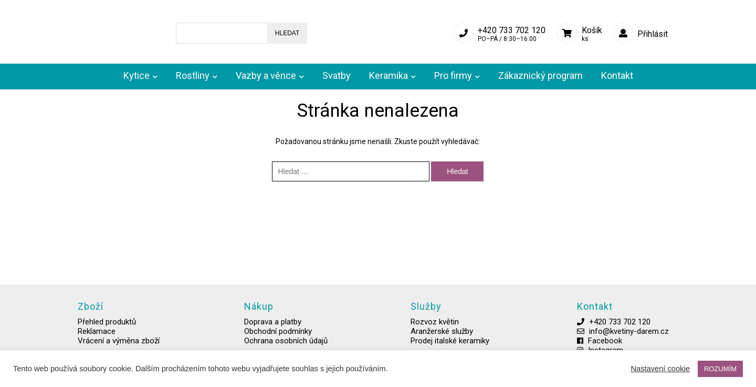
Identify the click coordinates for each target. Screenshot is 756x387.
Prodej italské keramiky (433, 347)
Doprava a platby (264, 328)
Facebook (573, 347)
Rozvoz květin (418, 328)
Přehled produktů (108, 328)
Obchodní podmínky (270, 338)
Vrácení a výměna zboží (120, 347)
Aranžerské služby (425, 338)
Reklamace (98, 338)
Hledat (279, 30)
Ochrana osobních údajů (278, 347)
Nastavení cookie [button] (660, 369)
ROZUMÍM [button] (720, 369)
